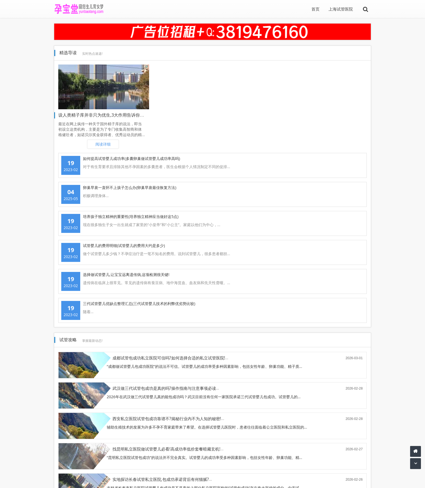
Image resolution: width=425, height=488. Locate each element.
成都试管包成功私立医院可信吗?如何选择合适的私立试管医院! (168, 181)
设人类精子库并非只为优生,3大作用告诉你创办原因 (107, 115)
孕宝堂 (83, 478)
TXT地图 (99, 478)
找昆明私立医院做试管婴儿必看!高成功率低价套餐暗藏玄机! (324, 212)
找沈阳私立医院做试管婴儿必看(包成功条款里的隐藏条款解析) (326, 242)
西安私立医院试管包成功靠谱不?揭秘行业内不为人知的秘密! (166, 212)
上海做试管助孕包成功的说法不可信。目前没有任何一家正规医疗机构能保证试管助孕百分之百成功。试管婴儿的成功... (311, 287)
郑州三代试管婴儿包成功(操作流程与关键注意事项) (158, 272)
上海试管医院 (341, 9)
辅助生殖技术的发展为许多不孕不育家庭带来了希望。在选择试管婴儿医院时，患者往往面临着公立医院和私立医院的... (154, 226)
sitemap (115, 478)
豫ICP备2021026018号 (348, 478)
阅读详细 (103, 144)
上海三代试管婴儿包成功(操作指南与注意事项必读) (316, 272)
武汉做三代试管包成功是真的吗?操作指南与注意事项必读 (322, 181)
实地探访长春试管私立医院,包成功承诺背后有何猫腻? (160, 242)
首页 (315, 9)
